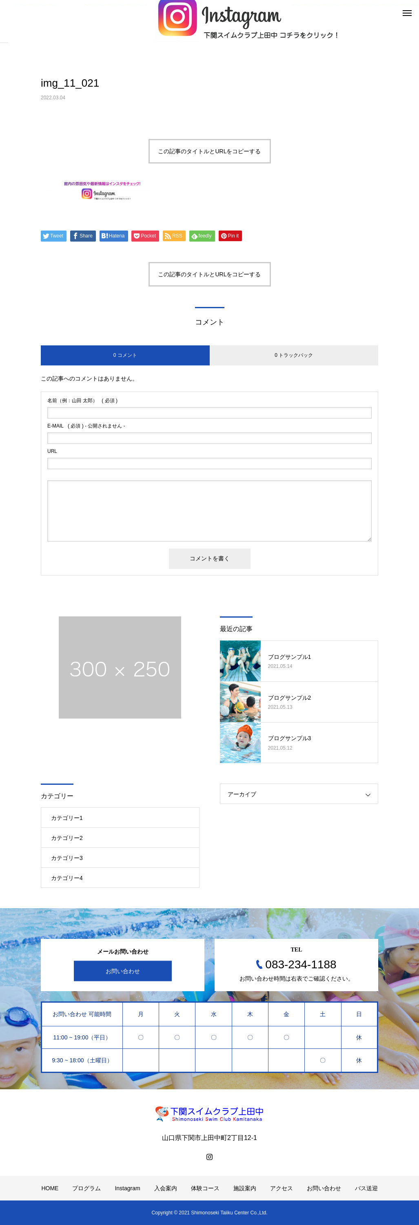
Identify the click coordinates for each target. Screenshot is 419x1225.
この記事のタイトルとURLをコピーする (209, 151)
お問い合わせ (123, 971)
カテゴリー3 (67, 858)
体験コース (205, 1188)
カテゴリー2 (67, 838)
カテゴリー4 (67, 878)
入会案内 (165, 1188)
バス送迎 (366, 1188)
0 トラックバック (294, 355)
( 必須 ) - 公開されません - (86, 425)
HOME (49, 1188)
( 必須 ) (82, 400)
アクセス (281, 1188)
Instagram (127, 1188)
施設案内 (244, 1188)
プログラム (86, 1188)
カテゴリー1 (67, 818)
